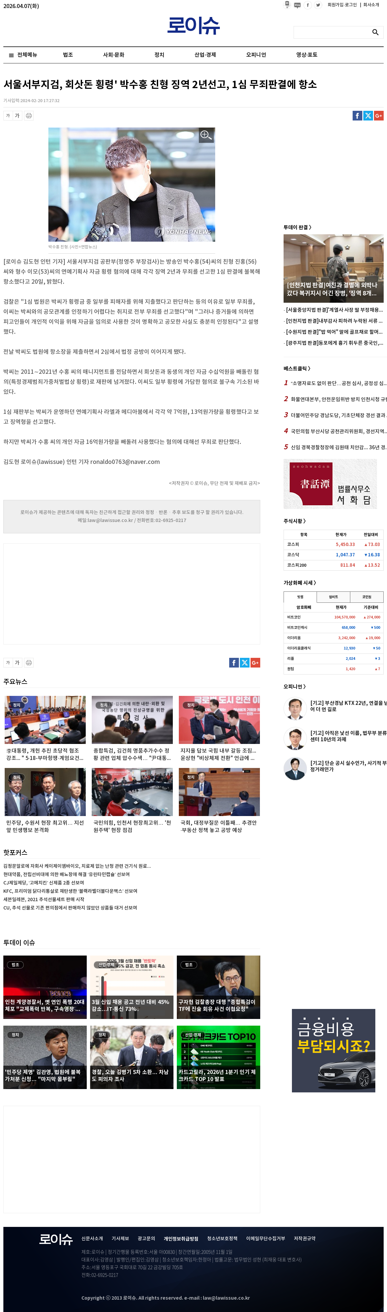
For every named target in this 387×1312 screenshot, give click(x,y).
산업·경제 (205, 55)
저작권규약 (305, 1239)
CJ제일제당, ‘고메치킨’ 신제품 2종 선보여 (43, 883)
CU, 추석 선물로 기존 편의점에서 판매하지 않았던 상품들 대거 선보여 (70, 908)
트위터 (368, 115)
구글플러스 (379, 115)
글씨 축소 (8, 115)
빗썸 (300, 597)
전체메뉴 (27, 55)
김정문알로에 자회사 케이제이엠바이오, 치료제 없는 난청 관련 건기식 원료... (77, 866)
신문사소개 (92, 1239)
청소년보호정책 (222, 1239)
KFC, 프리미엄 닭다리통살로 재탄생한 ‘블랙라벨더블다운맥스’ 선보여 (70, 891)
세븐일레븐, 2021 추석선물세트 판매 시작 (43, 899)
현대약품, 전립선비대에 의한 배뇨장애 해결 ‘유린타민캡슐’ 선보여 (66, 874)
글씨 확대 (17, 115)
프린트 (29, 115)
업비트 (333, 597)
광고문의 (146, 1239)
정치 (159, 55)
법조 (68, 55)
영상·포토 (307, 55)
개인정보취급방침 (181, 1239)
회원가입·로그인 (343, 5)
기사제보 (120, 1239)
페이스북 (357, 115)
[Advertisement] (70, 593)
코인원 (366, 597)
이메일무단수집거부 (265, 1239)
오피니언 (256, 55)
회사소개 (369, 5)
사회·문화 (113, 55)
